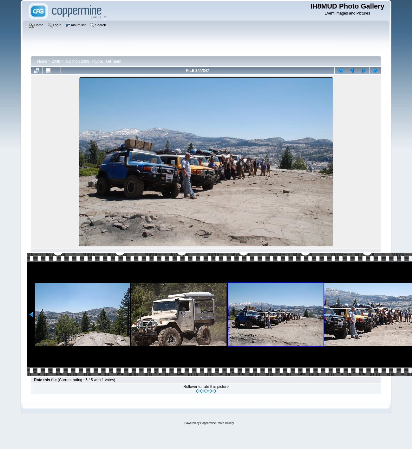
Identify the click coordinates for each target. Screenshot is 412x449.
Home (42, 61)
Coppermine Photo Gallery (217, 423)
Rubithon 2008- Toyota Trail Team (92, 61)
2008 (56, 61)
